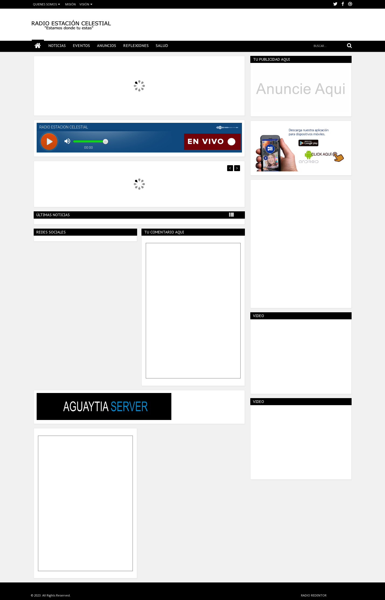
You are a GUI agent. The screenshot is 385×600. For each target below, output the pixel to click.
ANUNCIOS (106, 45)
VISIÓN (84, 4)
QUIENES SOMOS (45, 4)
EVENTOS (81, 45)
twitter (335, 4)
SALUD (162, 45)
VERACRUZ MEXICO (340, 595)
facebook (342, 4)
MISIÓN (70, 4)
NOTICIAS (57, 45)
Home (38, 45)
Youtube (350, 4)
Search (349, 45)
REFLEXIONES (136, 45)
